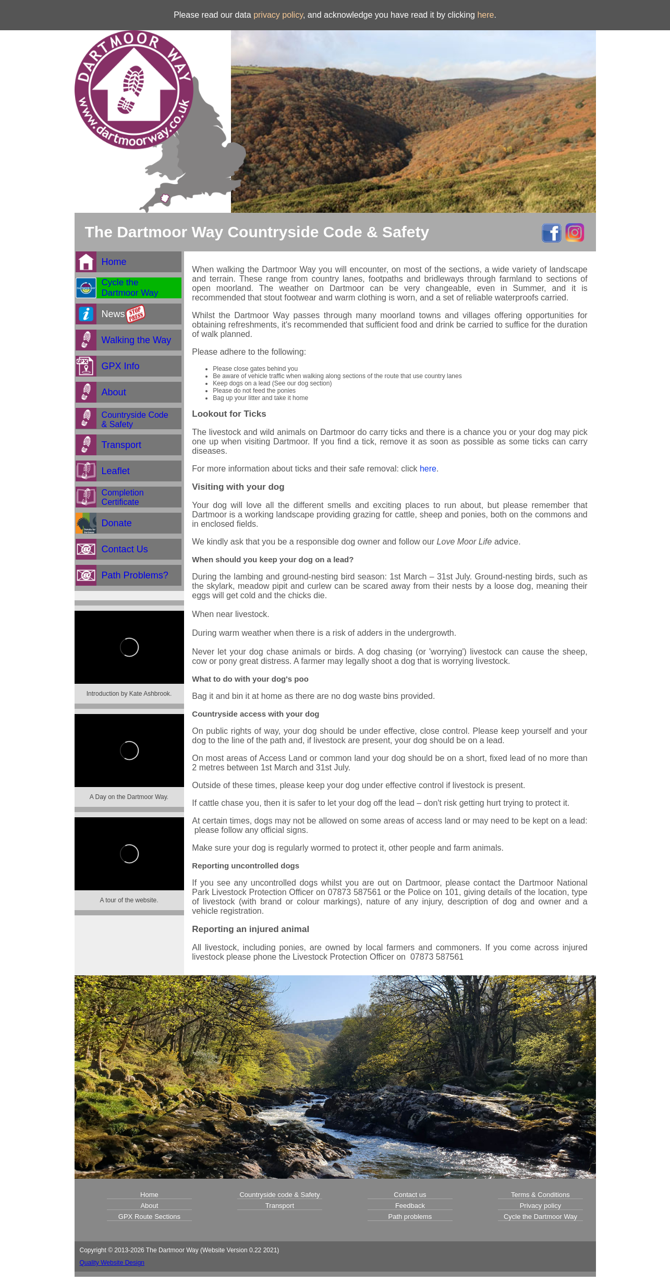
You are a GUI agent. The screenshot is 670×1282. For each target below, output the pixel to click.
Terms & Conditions (540, 1195)
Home (114, 262)
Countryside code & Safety (279, 1195)
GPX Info (121, 366)
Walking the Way (137, 340)
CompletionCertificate (123, 497)
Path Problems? (135, 575)
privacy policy (278, 14)
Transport (121, 445)
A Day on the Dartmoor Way (128, 797)
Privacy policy (540, 1206)
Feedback (410, 1206)
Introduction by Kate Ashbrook (128, 693)
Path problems (410, 1216)
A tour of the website (128, 900)
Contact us (410, 1195)
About (114, 392)
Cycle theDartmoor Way (130, 287)
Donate (117, 523)
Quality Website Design (112, 1262)
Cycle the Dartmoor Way (540, 1216)
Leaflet (116, 471)
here (485, 14)
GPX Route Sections (149, 1216)
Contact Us (125, 549)
